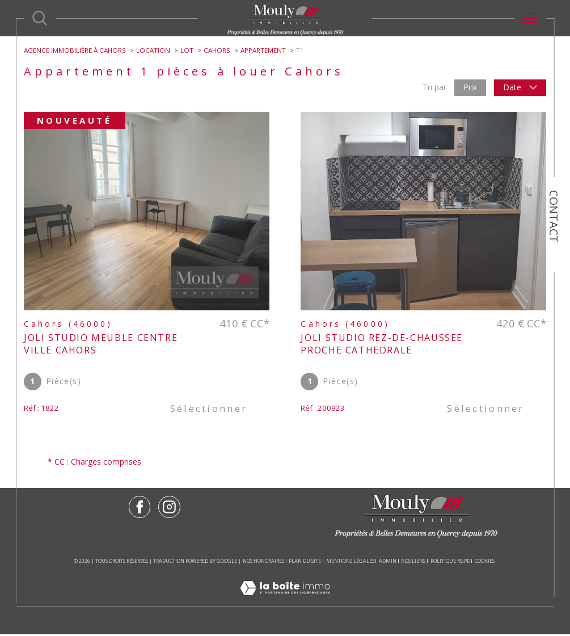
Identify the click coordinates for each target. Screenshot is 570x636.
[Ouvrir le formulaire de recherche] (40, 18)
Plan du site (305, 562)
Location (153, 49)
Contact (553, 216)
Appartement (263, 49)
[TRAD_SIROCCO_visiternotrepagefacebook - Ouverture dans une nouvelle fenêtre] (139, 509)
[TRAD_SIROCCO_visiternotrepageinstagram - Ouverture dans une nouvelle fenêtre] (169, 509)
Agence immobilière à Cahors (75, 49)
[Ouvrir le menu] (530, 18)
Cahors (217, 49)
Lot (186, 49)
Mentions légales (350, 562)
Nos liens (413, 562)
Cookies (485, 563)
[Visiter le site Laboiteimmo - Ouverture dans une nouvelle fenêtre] (285, 601)
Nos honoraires (263, 562)
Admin (387, 562)
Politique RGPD (450, 562)
